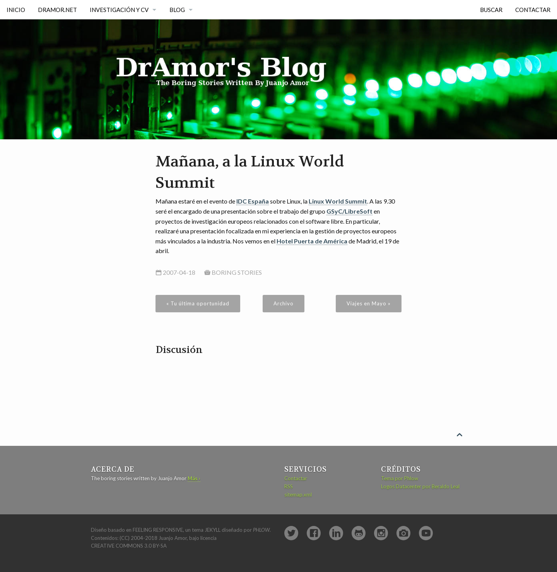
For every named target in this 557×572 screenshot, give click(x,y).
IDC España (252, 201)
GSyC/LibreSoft (349, 211)
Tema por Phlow (399, 478)
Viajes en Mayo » (369, 303)
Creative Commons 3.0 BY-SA (129, 546)
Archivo (283, 303)
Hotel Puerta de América (312, 241)
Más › (194, 478)
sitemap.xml (298, 495)
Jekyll (212, 530)
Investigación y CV (119, 9)
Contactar (532, 9)
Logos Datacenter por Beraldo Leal (420, 486)
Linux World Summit (338, 201)
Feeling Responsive (158, 530)
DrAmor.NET (57, 9)
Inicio (16, 9)
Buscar (491, 9)
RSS (288, 486)
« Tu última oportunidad (197, 303)
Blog (177, 9)
